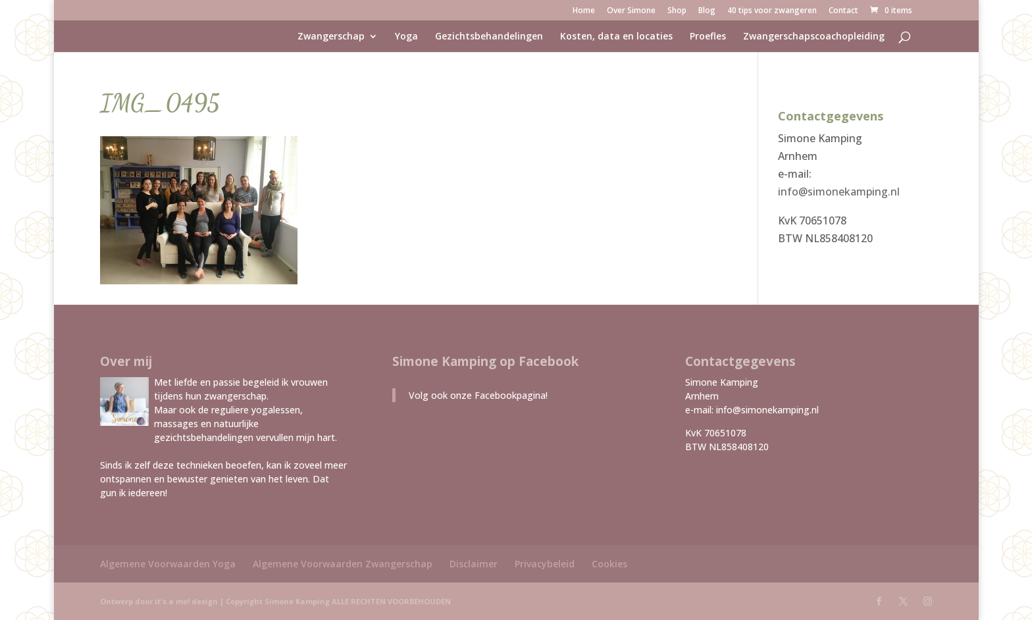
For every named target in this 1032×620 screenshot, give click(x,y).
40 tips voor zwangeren (772, 11)
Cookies (609, 563)
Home (584, 11)
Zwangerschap (331, 37)
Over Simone (631, 11)
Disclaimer (474, 563)
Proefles (708, 37)
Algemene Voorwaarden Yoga (168, 563)
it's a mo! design (186, 601)
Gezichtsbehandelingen (489, 37)
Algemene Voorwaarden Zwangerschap (342, 563)
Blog (706, 11)
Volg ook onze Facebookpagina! (478, 395)
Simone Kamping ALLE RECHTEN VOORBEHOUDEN (358, 601)
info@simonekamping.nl (839, 191)
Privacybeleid (545, 563)
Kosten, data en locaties (616, 37)
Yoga (406, 37)
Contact (843, 11)
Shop (676, 11)
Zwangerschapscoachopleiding (814, 37)
